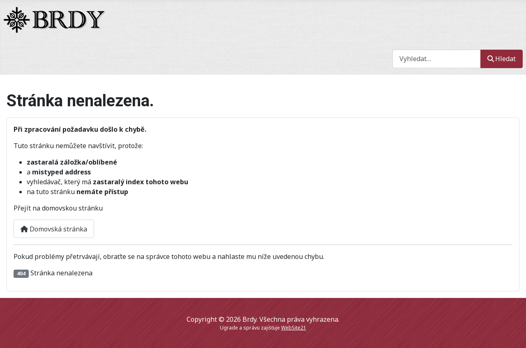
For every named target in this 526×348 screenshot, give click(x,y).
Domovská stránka (54, 229)
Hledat (501, 58)
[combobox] (436, 59)
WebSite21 (293, 327)
